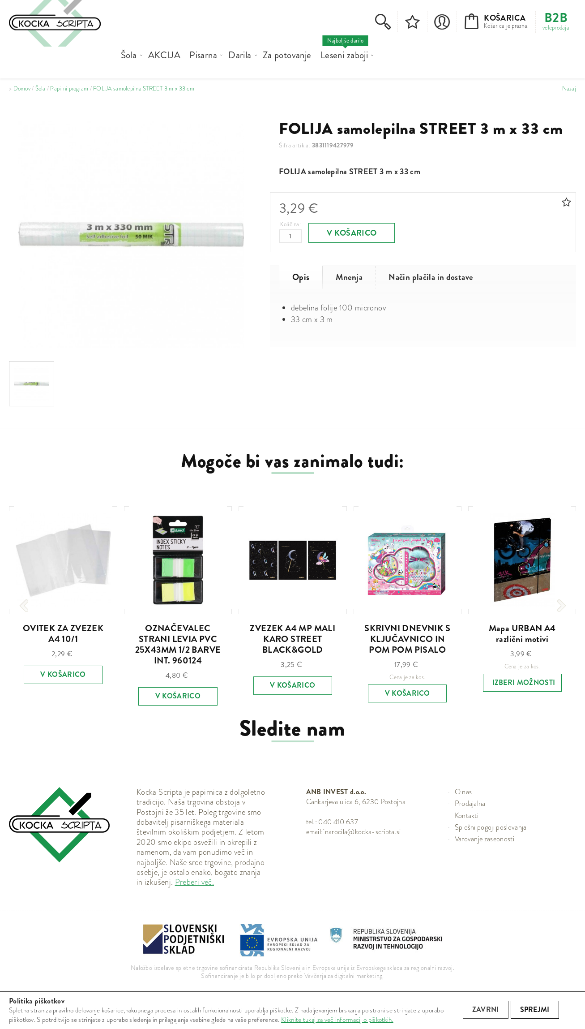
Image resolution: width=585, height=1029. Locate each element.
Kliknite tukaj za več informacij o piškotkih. (337, 1020)
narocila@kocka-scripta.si (363, 832)
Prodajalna (470, 803)
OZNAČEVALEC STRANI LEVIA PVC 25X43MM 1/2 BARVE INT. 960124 (178, 644)
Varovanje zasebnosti (484, 839)
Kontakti (467, 815)
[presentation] (23, 605)
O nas (463, 792)
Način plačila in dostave (431, 277)
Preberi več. (194, 882)
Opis (301, 277)
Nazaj (569, 88)
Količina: (290, 224)
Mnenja (349, 277)
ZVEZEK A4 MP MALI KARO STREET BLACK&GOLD (292, 639)
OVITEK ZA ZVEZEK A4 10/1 (63, 634)
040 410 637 (338, 822)
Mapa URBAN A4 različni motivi (522, 634)
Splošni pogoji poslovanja (491, 827)
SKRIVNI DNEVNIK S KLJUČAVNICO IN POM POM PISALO (407, 639)
